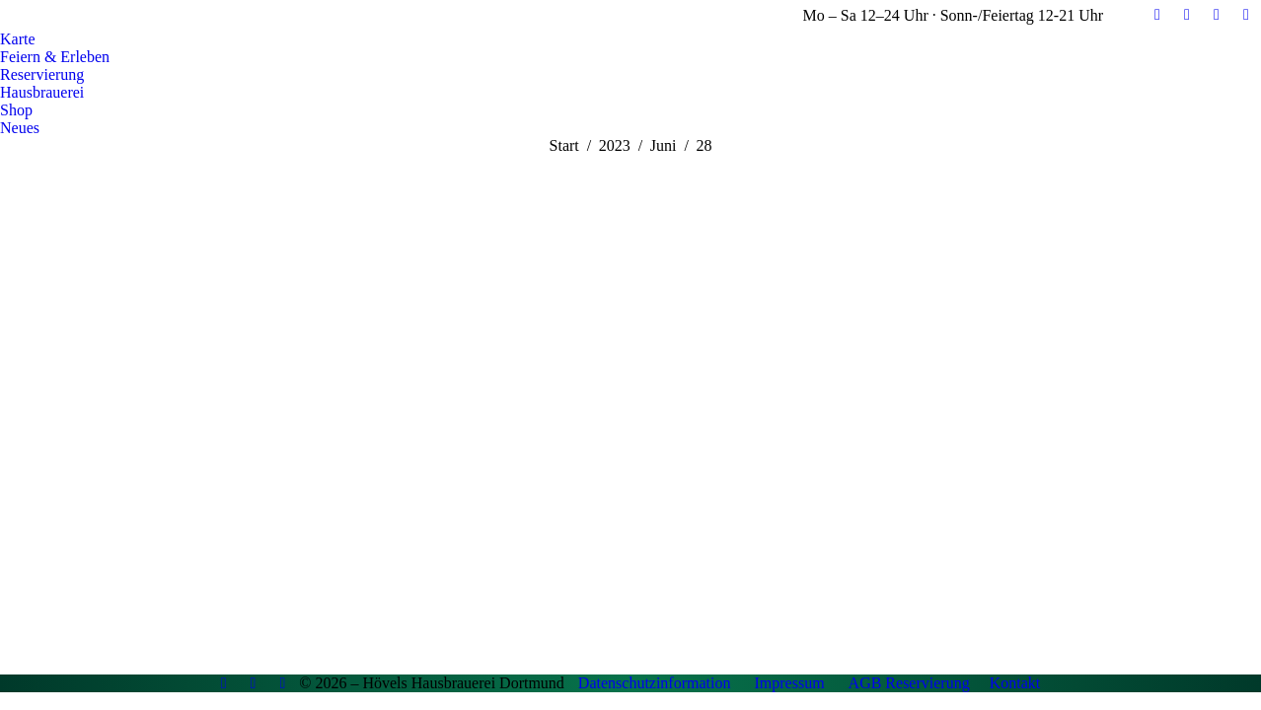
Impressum (789, 682)
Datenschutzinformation (654, 682)
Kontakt (1015, 682)
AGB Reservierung (909, 682)
